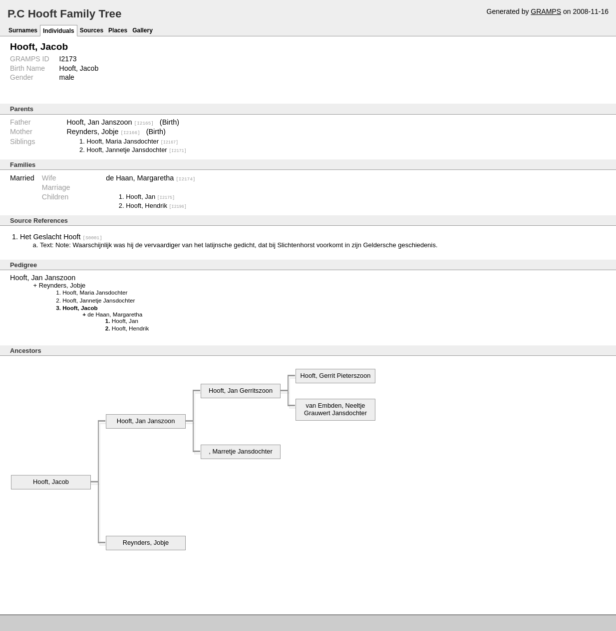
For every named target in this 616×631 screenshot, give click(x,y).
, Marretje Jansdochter (240, 451)
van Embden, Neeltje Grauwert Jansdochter (335, 408)
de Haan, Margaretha (150, 178)
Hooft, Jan (150, 196)
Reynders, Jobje (103, 132)
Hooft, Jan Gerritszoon (241, 390)
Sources (91, 30)
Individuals (58, 30)
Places (117, 30)
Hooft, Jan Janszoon (109, 122)
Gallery (142, 30)
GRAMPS (546, 11)
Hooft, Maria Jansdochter (132, 141)
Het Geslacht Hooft (61, 236)
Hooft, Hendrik (156, 205)
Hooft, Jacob (51, 481)
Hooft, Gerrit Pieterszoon (336, 375)
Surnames (22, 30)
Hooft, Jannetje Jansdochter (136, 150)
